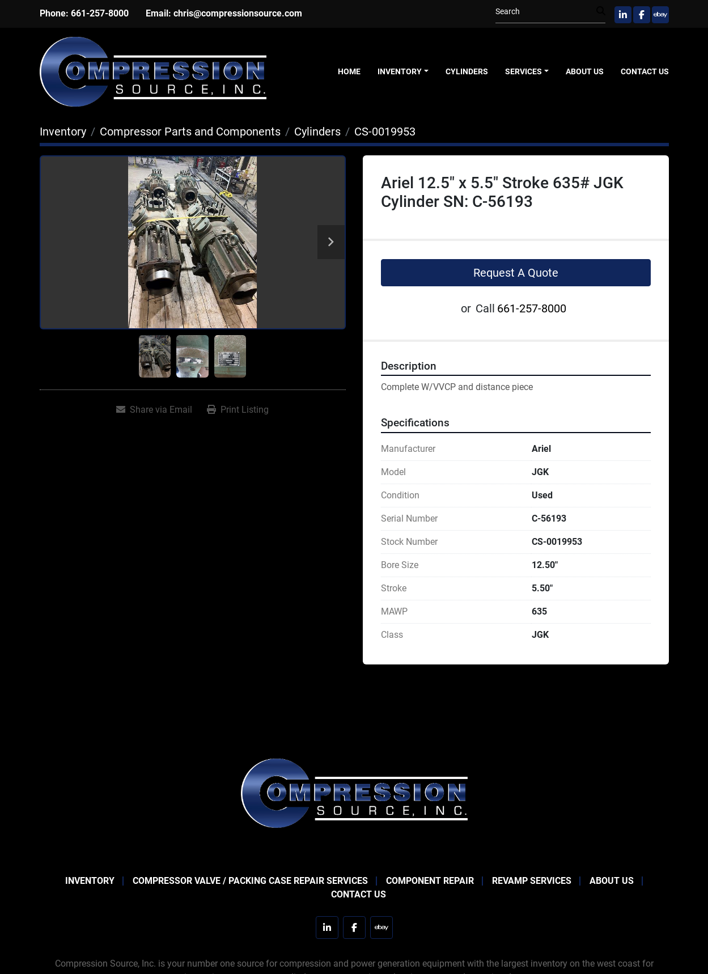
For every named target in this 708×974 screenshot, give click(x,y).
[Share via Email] (154, 410)
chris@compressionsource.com (237, 13)
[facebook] (641, 14)
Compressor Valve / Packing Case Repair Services (250, 880)
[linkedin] (622, 14)
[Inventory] (63, 131)
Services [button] (523, 71)
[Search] (545, 12)
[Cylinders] (317, 131)
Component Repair (430, 880)
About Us (585, 71)
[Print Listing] (238, 410)
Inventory (400, 71)
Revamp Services (531, 880)
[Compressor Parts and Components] (190, 131)
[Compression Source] (354, 792)
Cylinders (467, 71)
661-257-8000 (100, 13)
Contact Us (645, 71)
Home (349, 71)
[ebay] (660, 14)
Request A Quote (515, 273)
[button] (403, 72)
